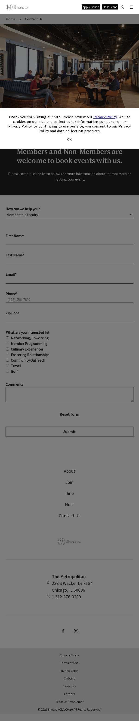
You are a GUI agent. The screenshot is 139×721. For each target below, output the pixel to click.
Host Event (110, 7)
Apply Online (91, 7)
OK (69, 139)
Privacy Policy (105, 117)
